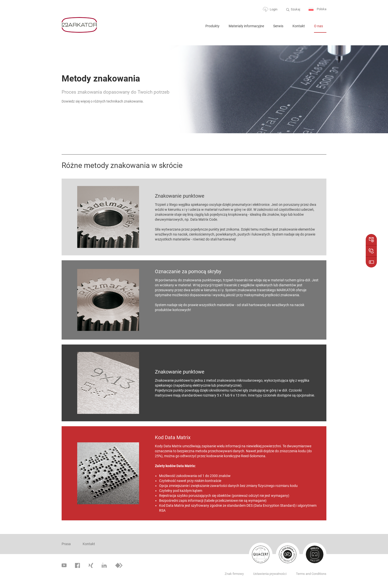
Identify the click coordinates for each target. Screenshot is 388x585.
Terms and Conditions (311, 574)
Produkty (212, 26)
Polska (317, 9)
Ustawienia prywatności (270, 574)
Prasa (66, 544)
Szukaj (295, 9)
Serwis (278, 26)
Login (273, 9)
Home (195, 28)
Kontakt (298, 26)
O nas (318, 26)
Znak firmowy (234, 574)
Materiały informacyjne (246, 26)
